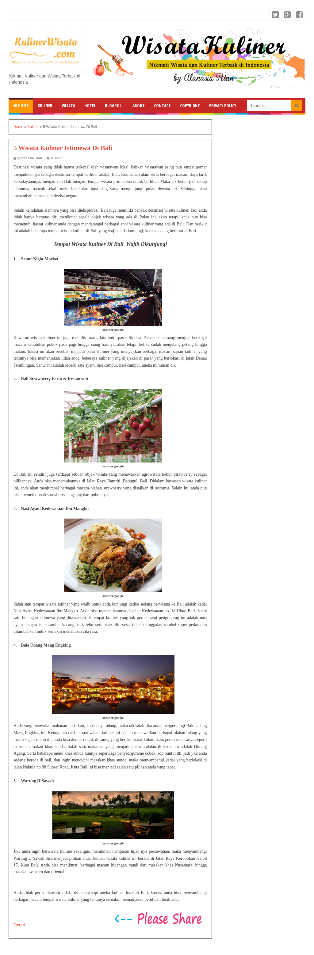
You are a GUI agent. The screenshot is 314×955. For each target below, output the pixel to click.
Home (21, 105)
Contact (162, 105)
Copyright (190, 105)
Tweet (19, 924)
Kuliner (45, 105)
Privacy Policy (222, 105)
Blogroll (114, 105)
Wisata (68, 105)
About (138, 105)
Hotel (90, 105)
